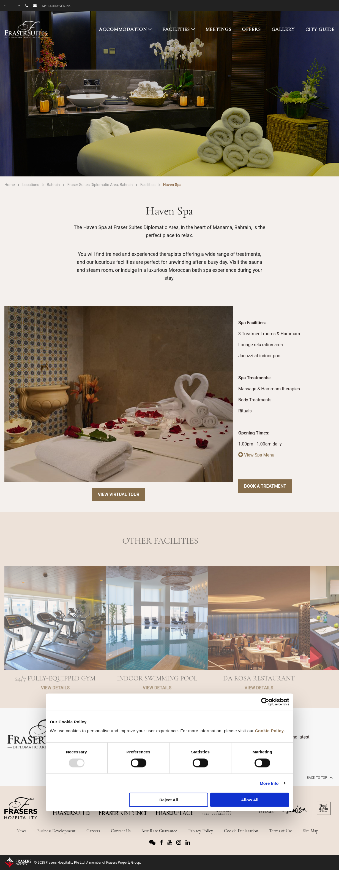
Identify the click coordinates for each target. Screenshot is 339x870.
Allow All (249, 800)
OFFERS (251, 29)
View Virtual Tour (118, 494)
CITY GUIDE (320, 29)
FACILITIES (176, 29)
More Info (269, 783)
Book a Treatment (265, 486)
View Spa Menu (256, 455)
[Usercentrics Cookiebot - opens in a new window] (265, 702)
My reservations (56, 6)
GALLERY (283, 29)
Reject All (168, 800)
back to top (319, 777)
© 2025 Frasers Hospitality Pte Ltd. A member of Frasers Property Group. (87, 862)
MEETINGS (218, 29)
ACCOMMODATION (123, 29)
